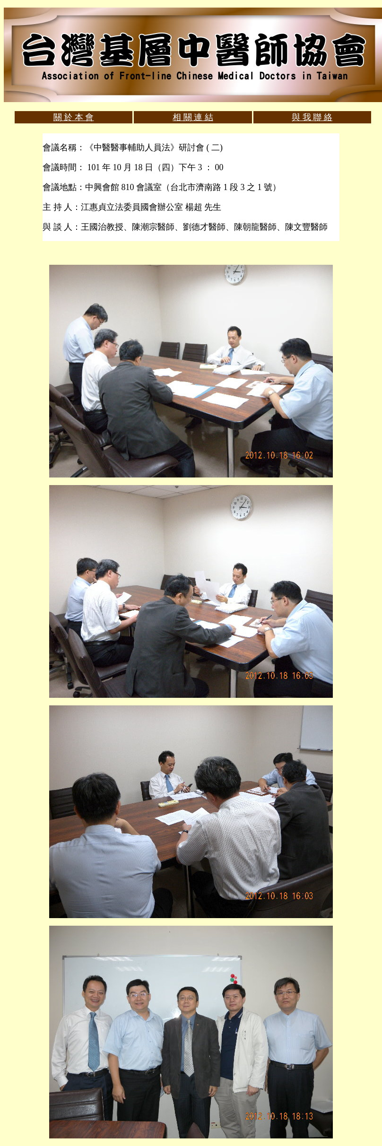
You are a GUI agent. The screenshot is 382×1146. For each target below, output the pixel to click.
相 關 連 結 (193, 117)
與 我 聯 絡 (312, 117)
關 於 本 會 (73, 117)
